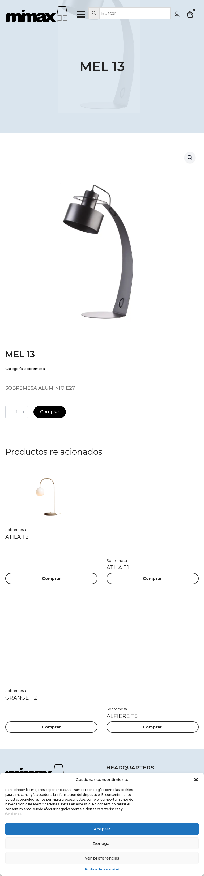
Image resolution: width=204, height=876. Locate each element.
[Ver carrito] (190, 14)
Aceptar (102, 828)
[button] (196, 779)
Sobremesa (34, 369)
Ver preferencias (102, 858)
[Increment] (24, 412)
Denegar (102, 843)
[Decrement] (9, 412)
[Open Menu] (81, 14)
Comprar (49, 411)
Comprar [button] (51, 578)
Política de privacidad (102, 869)
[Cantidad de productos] (16, 412)
